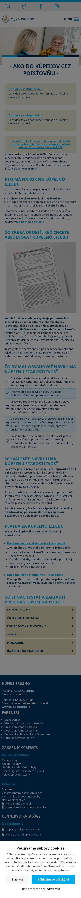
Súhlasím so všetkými (53, 879)
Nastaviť (17, 879)
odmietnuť (53, 889)
